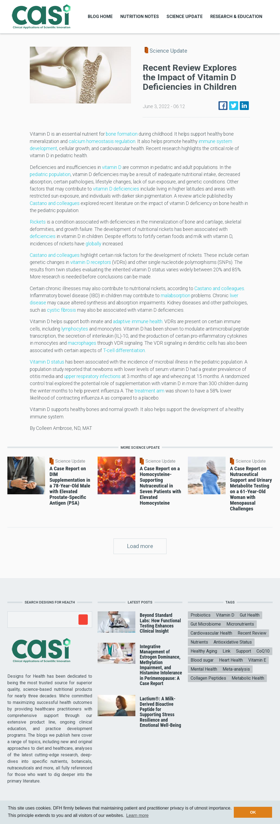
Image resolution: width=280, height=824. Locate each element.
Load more (140, 546)
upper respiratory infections (92, 376)
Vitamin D (225, 615)
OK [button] (253, 812)
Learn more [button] (137, 815)
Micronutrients (240, 624)
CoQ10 (263, 651)
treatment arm (149, 391)
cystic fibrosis (62, 310)
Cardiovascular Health (211, 633)
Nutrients (199, 642)
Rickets (38, 222)
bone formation (122, 134)
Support (243, 651)
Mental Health (204, 669)
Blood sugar (202, 660)
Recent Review (252, 633)
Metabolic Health (248, 678)
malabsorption (175, 295)
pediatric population (50, 174)
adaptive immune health (137, 321)
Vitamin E (257, 660)
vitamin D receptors (90, 262)
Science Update (185, 16)
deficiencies (43, 236)
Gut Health (249, 615)
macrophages (82, 343)
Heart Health (231, 660)
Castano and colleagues (55, 203)
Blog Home (100, 16)
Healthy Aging (204, 651)
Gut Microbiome (206, 624)
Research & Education (236, 16)
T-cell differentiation (124, 350)
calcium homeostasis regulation (102, 141)
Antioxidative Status (233, 642)
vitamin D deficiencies (116, 189)
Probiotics (201, 615)
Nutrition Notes (139, 16)
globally (93, 243)
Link (227, 651)
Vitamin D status (47, 362)
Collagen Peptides (208, 678)
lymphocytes (74, 329)
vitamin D (111, 167)
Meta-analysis (236, 669)
